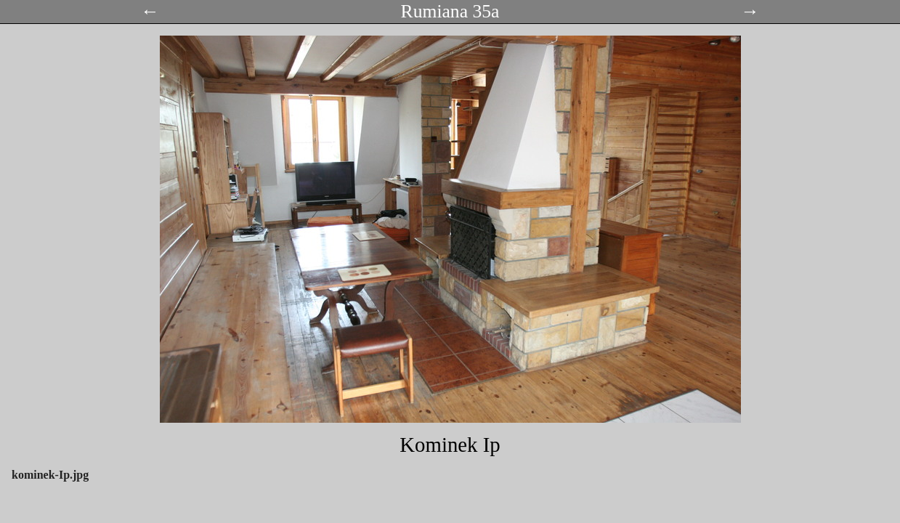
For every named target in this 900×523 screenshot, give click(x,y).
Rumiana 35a (450, 11)
